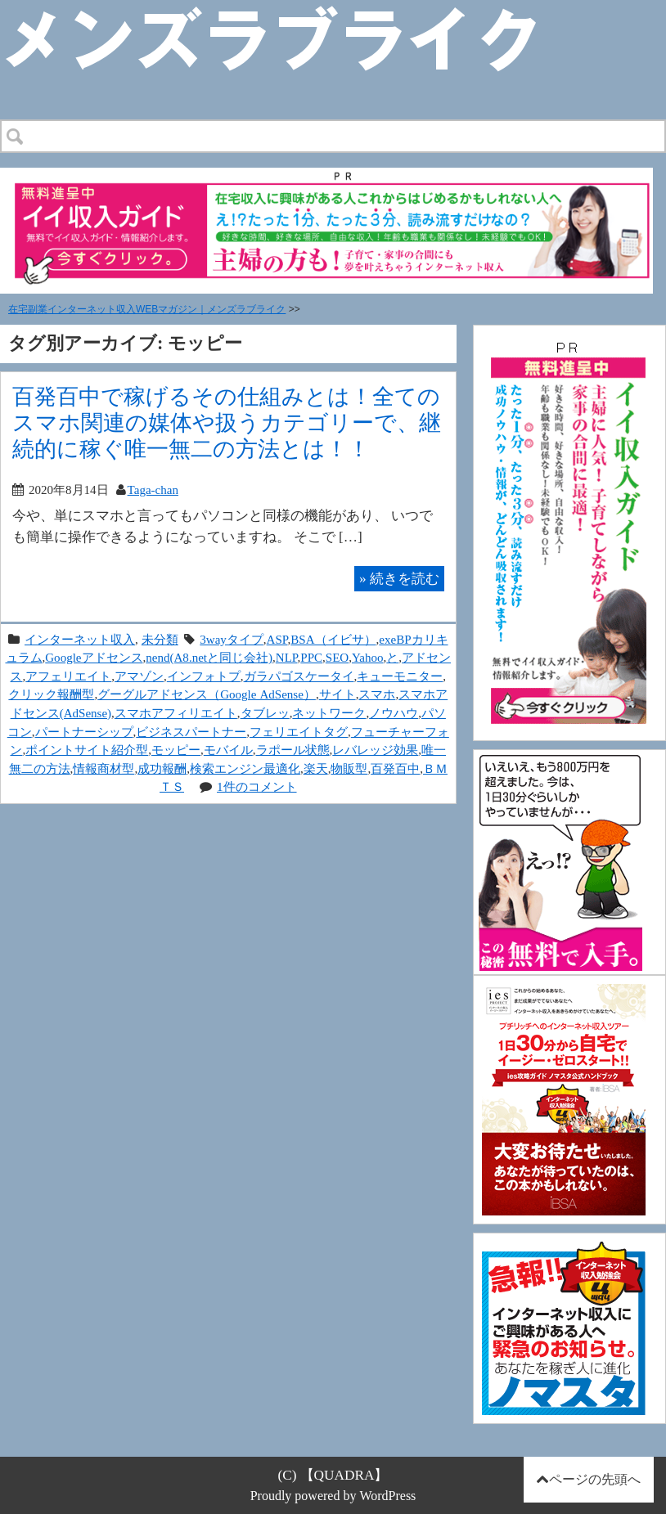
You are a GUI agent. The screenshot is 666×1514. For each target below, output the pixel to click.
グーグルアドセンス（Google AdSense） (206, 694)
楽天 (316, 768)
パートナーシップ (84, 732)
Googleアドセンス (93, 657)
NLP (287, 657)
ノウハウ (393, 713)
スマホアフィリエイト (176, 713)
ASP (277, 639)
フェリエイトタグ (299, 732)
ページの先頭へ (595, 1479)
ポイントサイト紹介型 (86, 750)
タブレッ (265, 713)
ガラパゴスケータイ (299, 676)
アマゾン (139, 676)
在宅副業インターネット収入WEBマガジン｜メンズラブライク (147, 309)
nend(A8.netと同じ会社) (209, 657)
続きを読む (399, 578)
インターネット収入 (80, 639)
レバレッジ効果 (375, 750)
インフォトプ (204, 676)
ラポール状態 (293, 750)
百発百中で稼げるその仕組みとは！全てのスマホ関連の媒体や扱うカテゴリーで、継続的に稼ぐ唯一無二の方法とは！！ (226, 422)
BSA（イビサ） (333, 639)
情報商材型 (103, 768)
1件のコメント (257, 786)
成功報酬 (162, 768)
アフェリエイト (68, 676)
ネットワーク (329, 713)
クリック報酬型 (51, 694)
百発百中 (395, 768)
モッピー (175, 750)
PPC (311, 657)
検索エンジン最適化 (245, 768)
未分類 (160, 639)
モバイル (228, 750)
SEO (337, 657)
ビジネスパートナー (191, 732)
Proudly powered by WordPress (333, 1496)
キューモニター (400, 676)
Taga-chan (153, 489)
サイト (337, 694)
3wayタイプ (231, 639)
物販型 (349, 768)
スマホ (376, 694)
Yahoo (368, 657)
